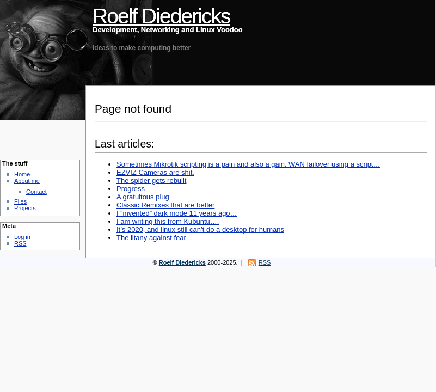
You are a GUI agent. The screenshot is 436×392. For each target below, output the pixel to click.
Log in (22, 237)
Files (20, 201)
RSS (20, 243)
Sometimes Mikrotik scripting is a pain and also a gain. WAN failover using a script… (248, 164)
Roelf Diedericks (161, 16)
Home (22, 174)
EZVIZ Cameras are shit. (155, 172)
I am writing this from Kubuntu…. (167, 221)
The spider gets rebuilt (151, 180)
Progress (130, 189)
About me (27, 180)
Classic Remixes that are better (165, 205)
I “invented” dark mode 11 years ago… (176, 213)
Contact (36, 191)
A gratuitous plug (142, 197)
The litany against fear (151, 238)
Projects (25, 208)
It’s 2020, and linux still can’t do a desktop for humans (200, 229)
